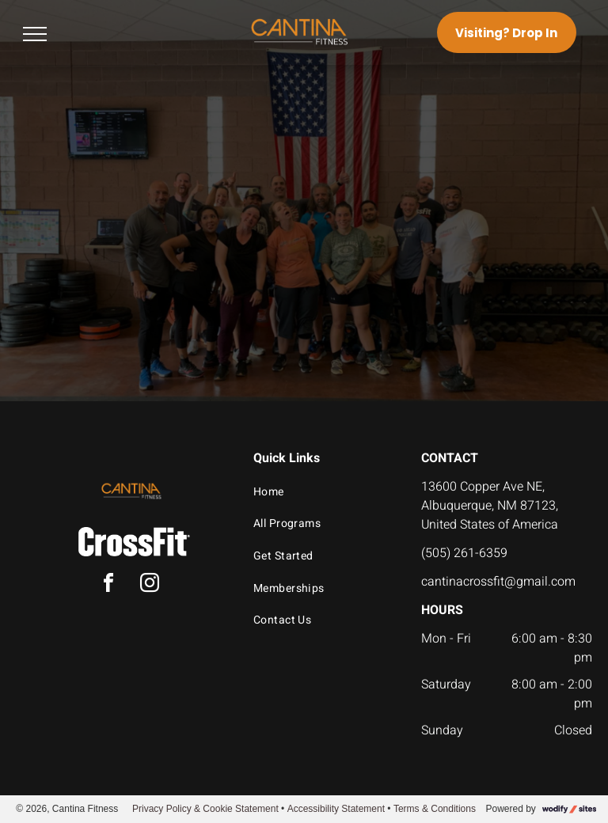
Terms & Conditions (434, 808)
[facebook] (108, 585)
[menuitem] (323, 492)
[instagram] (149, 585)
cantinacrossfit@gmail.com (498, 581)
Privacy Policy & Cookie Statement (205, 808)
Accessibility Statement (336, 808)
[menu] (34, 34)
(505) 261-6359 (464, 553)
